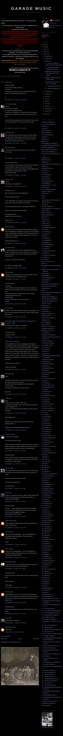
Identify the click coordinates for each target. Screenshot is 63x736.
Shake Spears (45, 315)
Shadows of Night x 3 (47, 313)
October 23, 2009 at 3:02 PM (15, 516)
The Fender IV (45, 406)
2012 (45, 47)
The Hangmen (45, 431)
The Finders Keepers (47, 408)
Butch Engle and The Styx (49, 143)
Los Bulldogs (45, 238)
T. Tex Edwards (9, 104)
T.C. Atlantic (45, 332)
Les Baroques (45, 225)
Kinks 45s (44, 217)
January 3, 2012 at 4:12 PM (15, 632)
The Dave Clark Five (47, 385)
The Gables (45, 421)
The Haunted (45, 433)
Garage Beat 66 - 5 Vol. (48, 185)
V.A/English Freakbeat (48, 703)
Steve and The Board (47, 326)
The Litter (44, 465)
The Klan (44, 454)
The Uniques (45, 575)
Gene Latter (45, 187)
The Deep (44, 389)
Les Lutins (44, 229)
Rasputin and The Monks (48, 296)
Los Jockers (45, 248)
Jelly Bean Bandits (47, 206)
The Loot (44, 469)
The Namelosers (46, 490)
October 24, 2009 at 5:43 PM (15, 568)
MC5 (43, 263)
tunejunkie (8, 226)
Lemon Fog (45, 223)
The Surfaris (45, 554)
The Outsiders (45, 501)
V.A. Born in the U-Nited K (49, 625)
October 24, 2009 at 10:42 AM (15, 544)
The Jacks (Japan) (47, 442)
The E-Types (45, 399)
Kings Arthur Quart (47, 215)
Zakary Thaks (45, 705)
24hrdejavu (8, 373)
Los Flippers (45, 242)
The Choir (44, 380)
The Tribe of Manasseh (48, 569)
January (47, 111)
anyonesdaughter (9, 162)
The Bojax (44, 370)
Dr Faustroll (8, 247)
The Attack (44, 351)
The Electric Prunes (47, 404)
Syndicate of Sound (47, 330)
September (48, 91)
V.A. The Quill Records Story (49, 678)
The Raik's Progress (47, 520)
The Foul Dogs (46, 416)
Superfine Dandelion (47, 328)
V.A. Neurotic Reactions (48, 648)
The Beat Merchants (47, 364)
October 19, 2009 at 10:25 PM (15, 100)
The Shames (45, 537)
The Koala (44, 457)
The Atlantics (45, 349)
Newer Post (4, 638)
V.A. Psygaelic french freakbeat (50, 662)
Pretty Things (45, 288)
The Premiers (45, 512)
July (46, 96)
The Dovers (45, 393)
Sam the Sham (46, 303)
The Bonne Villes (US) (48, 372)
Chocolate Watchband (47, 147)
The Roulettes (45, 531)
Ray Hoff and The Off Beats (49, 299)
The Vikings (45, 581)
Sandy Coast (45, 305)
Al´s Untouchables (47, 134)
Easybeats (44, 157)
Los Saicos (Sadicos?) (48, 251)
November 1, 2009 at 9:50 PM (15, 623)
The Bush (44, 376)
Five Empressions (46, 181)
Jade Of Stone (45, 202)
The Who (44, 586)
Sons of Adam (45, 324)
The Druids (45, 397)
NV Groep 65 (45, 280)
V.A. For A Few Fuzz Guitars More (51, 633)
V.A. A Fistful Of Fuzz (47, 617)
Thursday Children (47, 594)
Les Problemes (46, 231)
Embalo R (44, 162)
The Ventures (45, 577)
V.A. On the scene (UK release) (50, 654)
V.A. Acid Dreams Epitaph (48, 619)
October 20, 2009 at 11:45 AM (15, 186)
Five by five (45, 176)
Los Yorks (44, 259)
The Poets (44, 510)
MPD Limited (45, 273)
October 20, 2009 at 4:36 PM (15, 279)
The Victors (45, 579)
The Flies (44, 412)
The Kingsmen (45, 450)
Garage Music (31, 8)
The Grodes (45, 427)
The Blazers (45, 366)
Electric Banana (46, 159)
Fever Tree (45, 170)
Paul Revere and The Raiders (50, 284)
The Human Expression (48, 438)
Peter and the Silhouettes (48, 286)
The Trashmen (45, 564)
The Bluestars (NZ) (47, 368)
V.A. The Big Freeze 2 (47, 676)
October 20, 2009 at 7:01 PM (15, 337)
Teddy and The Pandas (48, 335)
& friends (44, 37)
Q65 (43, 290)
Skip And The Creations (48, 318)
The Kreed (44, 459)
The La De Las (46, 461)
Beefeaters (45, 139)
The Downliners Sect (47, 395)
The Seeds (45, 533)
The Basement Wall (47, 359)
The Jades (44, 444)
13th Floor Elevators (47, 122)
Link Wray (44, 236)
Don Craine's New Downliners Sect (51, 153)
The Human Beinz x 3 (47, 435)
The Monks (45, 480)
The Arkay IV (45, 347)
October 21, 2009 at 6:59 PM (15, 501)
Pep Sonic (8, 468)
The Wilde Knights (47, 588)
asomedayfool (9, 627)
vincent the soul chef (10, 341)
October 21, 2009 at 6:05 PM (15, 488)
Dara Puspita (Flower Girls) (49, 149)
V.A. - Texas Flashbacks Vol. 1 (53, 88)
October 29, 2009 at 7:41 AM (15, 613)
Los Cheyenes (45, 240)
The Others (45, 499)
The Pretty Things (46, 514)
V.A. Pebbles (45, 656)
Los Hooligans (45, 246)
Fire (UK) (44, 172)
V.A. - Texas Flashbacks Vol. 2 (53, 86)
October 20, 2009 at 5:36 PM (15, 317)
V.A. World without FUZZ (48, 695)
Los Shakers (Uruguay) (48, 255)
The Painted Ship (46, 503)
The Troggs (45, 571)
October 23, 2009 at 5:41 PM (15, 527)
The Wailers (45, 584)
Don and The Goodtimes (48, 151)
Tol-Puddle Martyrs (47, 596)
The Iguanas (45, 440)
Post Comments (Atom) (14, 642)
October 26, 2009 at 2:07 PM (15, 602)
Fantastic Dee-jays (47, 168)
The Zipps (44, 592)
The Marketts (45, 471)
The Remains (45, 524)
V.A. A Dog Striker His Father (49, 615)
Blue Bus (44, 141)
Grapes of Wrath (46, 191)
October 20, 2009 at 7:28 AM (15, 175)
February (47, 108)
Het (43, 195)
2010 (45, 51)
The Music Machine (47, 484)
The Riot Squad (46, 529)
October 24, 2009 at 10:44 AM (15, 557)
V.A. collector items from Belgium (50, 629)
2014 (45, 44)
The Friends (45, 419)
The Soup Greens (46, 545)
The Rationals (45, 522)
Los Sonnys (45, 257)
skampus (7, 179)
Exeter (7, 398)
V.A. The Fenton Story (47, 608)
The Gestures (45, 423)
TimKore (7, 308)
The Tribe (44, 567)
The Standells (45, 550)
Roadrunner (8, 132)
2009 (45, 54)
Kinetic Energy (45, 212)
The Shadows (45, 535)
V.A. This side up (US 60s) (49, 681)
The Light (44, 463)
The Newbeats (45, 495)
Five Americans (46, 174)
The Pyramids (45, 518)
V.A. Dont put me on (47, 631)
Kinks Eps (44, 219)
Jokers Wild (45, 210)
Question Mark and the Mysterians (51, 292)
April (46, 103)
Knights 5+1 (45, 221)
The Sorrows (45, 543)
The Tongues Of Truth (47, 560)
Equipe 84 (44, 166)
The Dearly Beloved (47, 387)
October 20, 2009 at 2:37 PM (15, 243)
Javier (6, 492)
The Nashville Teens (47, 493)
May (46, 101)
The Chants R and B (47, 378)
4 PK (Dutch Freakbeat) (48, 124)
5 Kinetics (44, 126)
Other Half (44, 282)
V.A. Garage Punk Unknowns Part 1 (51, 604)
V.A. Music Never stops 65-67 (50, 645)
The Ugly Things (46, 573)
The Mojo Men (45, 478)
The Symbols (45, 556)
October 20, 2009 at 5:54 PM (15, 328)
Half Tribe (44, 193)
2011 (45, 49)
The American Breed (47, 343)
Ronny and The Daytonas (48, 301)
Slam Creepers (46, 322)
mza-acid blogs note (14, 76)
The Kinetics (45, 448)
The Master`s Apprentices (48, 474)
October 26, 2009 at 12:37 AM (15, 587)
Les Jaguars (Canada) (48, 227)
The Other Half (46, 497)
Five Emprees (45, 179)
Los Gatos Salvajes (47, 244)
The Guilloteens (46, 429)
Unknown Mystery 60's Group (49, 598)
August (47, 94)
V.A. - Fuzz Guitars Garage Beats (50, 610)
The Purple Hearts (47, 516)
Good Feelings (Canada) (48, 189)
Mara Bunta (8, 147)
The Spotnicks (45, 548)
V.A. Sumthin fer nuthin (48, 670)
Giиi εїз (7, 618)
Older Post (36, 638)
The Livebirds (45, 467)
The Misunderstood (47, 476)
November (48, 58)
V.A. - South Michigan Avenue (50, 613)
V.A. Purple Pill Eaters (47, 664)
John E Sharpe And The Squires (50, 208)
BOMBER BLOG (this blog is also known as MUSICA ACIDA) (52, 73)
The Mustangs (45, 486)
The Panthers (45, 505)
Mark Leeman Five (47, 261)
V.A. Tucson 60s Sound (48, 685)
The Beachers (45, 361)
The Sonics (45, 541)
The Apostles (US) (47, 345)
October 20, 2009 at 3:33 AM (15, 158)
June (46, 98)
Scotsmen (44, 309)
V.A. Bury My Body (47, 627)
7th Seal (44, 128)
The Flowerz (45, 414)
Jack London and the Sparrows (50, 200)
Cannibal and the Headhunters (50, 145)
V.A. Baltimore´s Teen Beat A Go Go (51, 621)
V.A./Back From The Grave (49, 701)
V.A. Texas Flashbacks (48, 672)
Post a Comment (5, 636)
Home (20, 638)
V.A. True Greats (46, 683)
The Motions (45, 482)
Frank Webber (45, 183)
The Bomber (8, 434)
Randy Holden (45, 294)
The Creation (45, 383)
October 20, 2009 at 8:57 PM (15, 394)
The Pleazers (45, 507)
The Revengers (46, 526)
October (47, 61)
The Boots (44, 374)
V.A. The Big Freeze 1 (47, 674)
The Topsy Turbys (46, 562)
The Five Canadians (47, 410)
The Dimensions (46, 391)
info (43, 198)
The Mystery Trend (47, 488)
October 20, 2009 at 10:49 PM (15, 413)
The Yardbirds (45, 590)
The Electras (45, 402)
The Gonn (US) (46, 425)
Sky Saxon (44, 320)
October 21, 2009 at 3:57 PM (15, 464)
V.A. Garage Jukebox (47, 636)
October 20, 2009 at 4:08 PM (15, 268)
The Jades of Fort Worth (48, 446)
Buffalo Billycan (9, 520)
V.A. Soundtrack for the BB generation (52, 666)
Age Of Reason (46, 132)
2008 (45, 114)
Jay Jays (44, 204)
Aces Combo (45, 130)
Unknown (7, 272)
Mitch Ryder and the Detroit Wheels (51, 265)
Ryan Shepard (9, 561)
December (48, 56)
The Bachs (44, 353)
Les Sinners (45, 234)
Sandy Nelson (45, 307)
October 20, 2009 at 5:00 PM (15, 304)
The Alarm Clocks (46, 341)
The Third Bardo (46, 558)
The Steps (44, 552)
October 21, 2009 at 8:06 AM (15, 430)
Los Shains (45, 253)
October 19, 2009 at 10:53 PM (15, 128)
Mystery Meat (45, 275)
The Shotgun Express (47, 539)
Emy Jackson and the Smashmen (51, 164)
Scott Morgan (45, 311)
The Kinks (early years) (48, 452)
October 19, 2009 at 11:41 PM (15, 143)
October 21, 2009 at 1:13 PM (15, 450)
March (47, 106)
